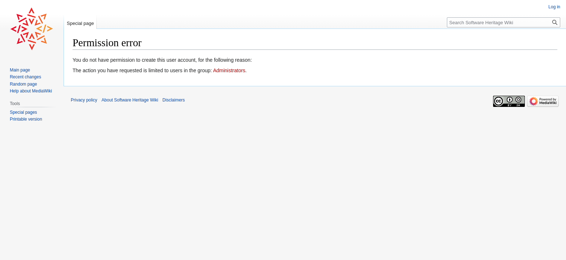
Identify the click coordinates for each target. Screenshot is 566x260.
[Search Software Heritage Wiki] (503, 22)
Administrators (229, 70)
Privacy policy (84, 100)
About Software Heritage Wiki (129, 100)
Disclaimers (173, 100)
